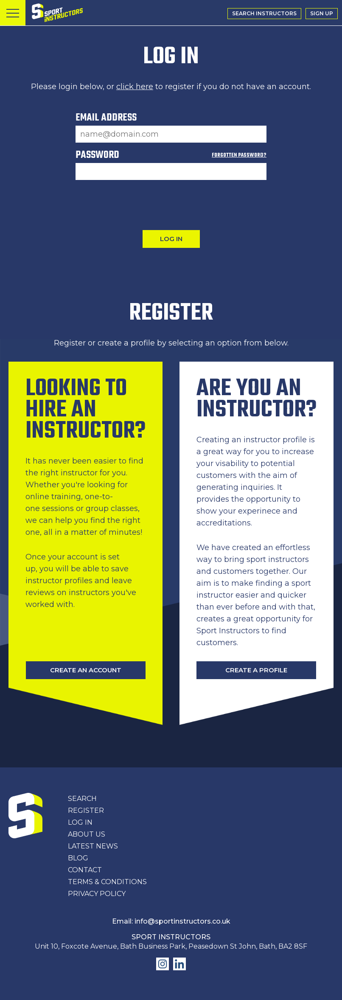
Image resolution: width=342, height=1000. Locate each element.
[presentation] (171, 205)
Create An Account (85, 670)
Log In (80, 822)
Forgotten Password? (239, 155)
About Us (86, 834)
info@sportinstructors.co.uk (182, 921)
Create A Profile (256, 670)
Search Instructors (264, 13)
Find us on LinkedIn (179, 964)
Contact (85, 870)
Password (171, 157)
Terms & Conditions (107, 882)
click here (134, 86)
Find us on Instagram (162, 964)
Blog (78, 858)
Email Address (106, 120)
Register (86, 810)
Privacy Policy (97, 894)
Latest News (93, 846)
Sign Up (321, 13)
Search (82, 799)
